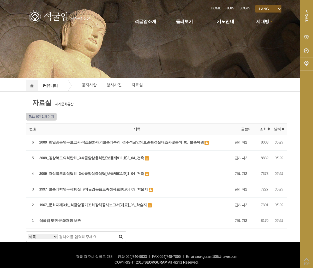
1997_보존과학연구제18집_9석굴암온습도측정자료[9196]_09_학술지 (94, 189)
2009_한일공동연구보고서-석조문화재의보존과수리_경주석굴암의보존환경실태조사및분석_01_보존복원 (122, 142)
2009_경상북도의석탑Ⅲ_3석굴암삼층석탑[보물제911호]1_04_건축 (92, 173)
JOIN (230, 8)
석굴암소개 (145, 21)
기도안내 (225, 21)
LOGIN (244, 8)
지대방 (262, 21)
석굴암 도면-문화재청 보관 (60, 220)
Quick (306, 15)
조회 (265, 129)
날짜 (279, 129)
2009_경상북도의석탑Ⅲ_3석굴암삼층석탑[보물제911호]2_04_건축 (92, 158)
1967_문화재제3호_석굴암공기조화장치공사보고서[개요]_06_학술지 (93, 205)
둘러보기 (184, 21)
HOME (216, 8)
